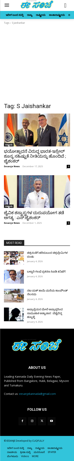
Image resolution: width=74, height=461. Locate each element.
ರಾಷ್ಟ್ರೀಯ (8, 144)
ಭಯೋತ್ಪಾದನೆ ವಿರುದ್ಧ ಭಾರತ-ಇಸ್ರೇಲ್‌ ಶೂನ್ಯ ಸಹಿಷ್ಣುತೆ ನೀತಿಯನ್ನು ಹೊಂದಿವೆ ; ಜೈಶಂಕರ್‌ (35, 156)
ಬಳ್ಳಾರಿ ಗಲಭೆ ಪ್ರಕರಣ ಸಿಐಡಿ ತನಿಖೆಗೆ (46, 271)
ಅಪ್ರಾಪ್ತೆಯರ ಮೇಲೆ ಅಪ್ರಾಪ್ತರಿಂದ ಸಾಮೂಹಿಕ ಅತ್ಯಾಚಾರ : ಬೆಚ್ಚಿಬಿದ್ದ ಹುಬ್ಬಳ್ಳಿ (45, 313)
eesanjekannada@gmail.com (37, 394)
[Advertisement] (37, 63)
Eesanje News (12, 166)
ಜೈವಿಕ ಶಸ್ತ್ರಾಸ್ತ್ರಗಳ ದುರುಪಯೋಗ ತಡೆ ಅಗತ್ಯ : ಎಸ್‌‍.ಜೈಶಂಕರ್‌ (34, 215)
